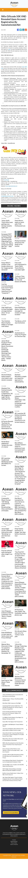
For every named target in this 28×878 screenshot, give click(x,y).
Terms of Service (14, 844)
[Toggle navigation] (2, 10)
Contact (14, 839)
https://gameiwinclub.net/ (11, 186)
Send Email (6, 179)
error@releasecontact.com (7, 196)
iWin (10, 49)
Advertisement (14, 841)
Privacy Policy (14, 843)
